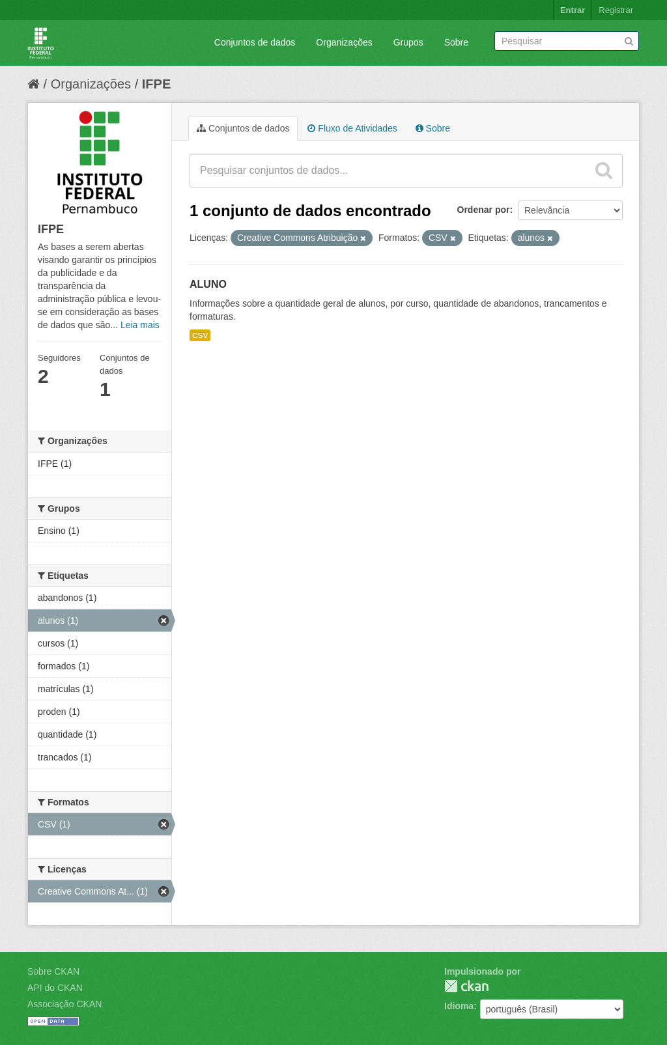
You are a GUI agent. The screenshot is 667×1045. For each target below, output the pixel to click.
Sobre (456, 42)
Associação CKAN (64, 1004)
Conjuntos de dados (255, 42)
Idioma (459, 1006)
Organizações (344, 42)
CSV (200, 335)
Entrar (572, 10)
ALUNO (208, 284)
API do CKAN (55, 987)
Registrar (616, 10)
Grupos (408, 42)
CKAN (466, 986)
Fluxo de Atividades (352, 128)
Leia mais (140, 325)
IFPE (156, 84)
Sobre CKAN (53, 971)
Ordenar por (483, 209)
